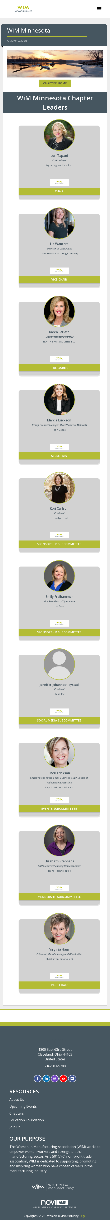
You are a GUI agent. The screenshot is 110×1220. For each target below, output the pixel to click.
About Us (16, 1099)
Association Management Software (55, 1204)
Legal (83, 1216)
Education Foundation (26, 1120)
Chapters (16, 1113)
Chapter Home (55, 83)
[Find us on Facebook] (38, 1078)
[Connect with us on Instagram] (55, 1078)
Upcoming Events (23, 1106)
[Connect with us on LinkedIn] (46, 1078)
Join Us (14, 1127)
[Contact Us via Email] (72, 1078)
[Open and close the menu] (75, 9)
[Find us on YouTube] (63, 1078)
